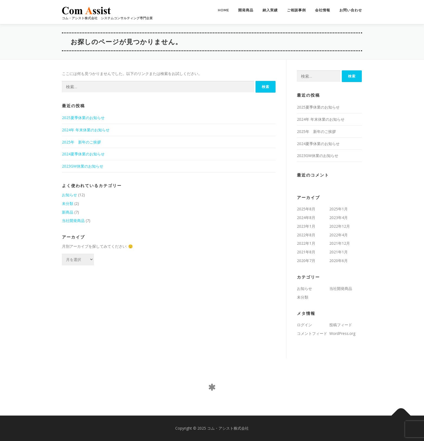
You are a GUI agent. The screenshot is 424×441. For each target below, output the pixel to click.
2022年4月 (338, 234)
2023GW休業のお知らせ (82, 166)
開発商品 (245, 10)
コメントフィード (312, 333)
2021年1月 (338, 251)
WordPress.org (342, 333)
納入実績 (270, 10)
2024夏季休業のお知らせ (83, 153)
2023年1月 (306, 226)
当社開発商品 (73, 220)
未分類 (67, 203)
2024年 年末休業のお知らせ (86, 129)
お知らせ (69, 194)
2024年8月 (306, 217)
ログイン (304, 324)
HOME (223, 10)
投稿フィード (340, 324)
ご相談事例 (296, 10)
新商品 (67, 212)
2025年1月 (338, 208)
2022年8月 (306, 234)
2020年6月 (338, 260)
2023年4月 (338, 217)
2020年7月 (306, 260)
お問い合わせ (350, 10)
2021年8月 (306, 251)
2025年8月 (306, 208)
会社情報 (322, 10)
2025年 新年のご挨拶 (81, 142)
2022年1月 (306, 243)
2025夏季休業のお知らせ (83, 117)
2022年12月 (339, 226)
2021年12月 (339, 243)
